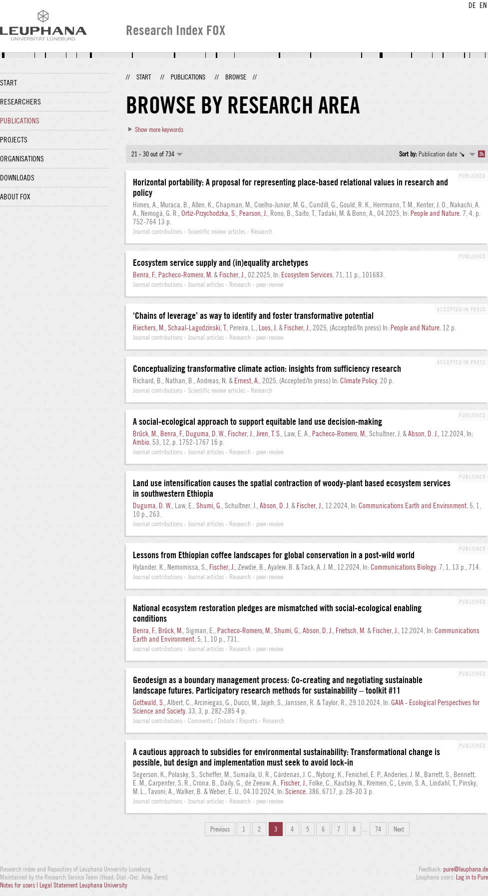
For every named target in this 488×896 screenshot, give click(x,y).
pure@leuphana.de (465, 869)
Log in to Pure (472, 877)
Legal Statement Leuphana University (83, 885)
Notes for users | (19, 885)
